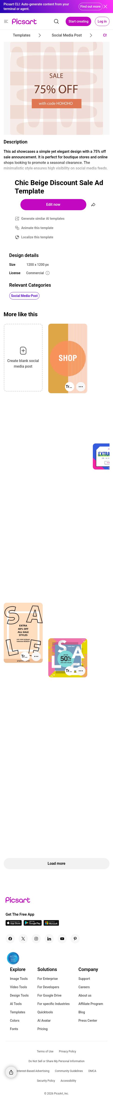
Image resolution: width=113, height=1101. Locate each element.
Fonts (14, 1029)
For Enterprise (47, 979)
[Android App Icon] (33, 924)
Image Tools (19, 979)
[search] (56, 21)
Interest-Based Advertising (33, 1071)
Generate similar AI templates (43, 218)
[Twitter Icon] (23, 938)
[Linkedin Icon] (49, 938)
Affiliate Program (90, 1004)
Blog (81, 1012)
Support (84, 979)
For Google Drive (49, 995)
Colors (14, 1020)
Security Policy (46, 1080)
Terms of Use (45, 1051)
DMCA (92, 1071)
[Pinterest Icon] (75, 938)
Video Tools (18, 987)
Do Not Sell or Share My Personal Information (56, 1061)
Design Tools (19, 995)
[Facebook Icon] (10, 938)
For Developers (48, 987)
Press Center (87, 1020)
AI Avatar (44, 1020)
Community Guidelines (69, 1071)
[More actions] (80, 386)
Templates (17, 1012)
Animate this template (37, 228)
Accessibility (68, 1080)
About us (84, 995)
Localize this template (37, 237)
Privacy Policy (67, 1051)
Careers (84, 987)
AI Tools (16, 1004)
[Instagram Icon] (36, 938)
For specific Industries (53, 1004)
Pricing (42, 1029)
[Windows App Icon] (51, 924)
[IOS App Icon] (14, 924)
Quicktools (45, 1012)
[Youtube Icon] (62, 938)
